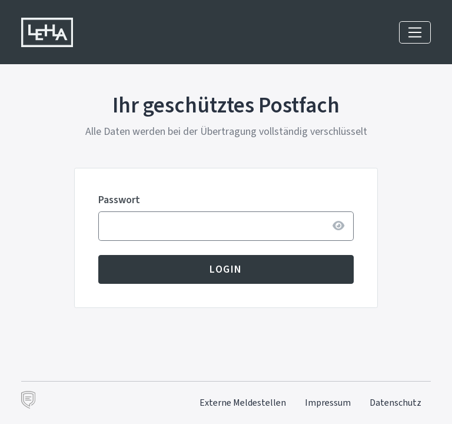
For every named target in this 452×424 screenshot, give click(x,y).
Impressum (328, 402)
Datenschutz (395, 402)
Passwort (119, 200)
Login (226, 269)
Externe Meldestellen (243, 402)
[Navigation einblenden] (415, 32)
